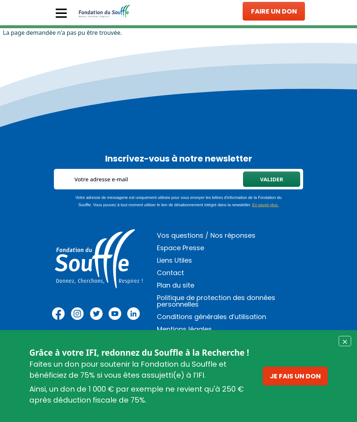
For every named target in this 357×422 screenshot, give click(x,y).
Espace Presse (180, 247)
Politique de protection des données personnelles (216, 301)
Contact (170, 272)
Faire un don (274, 11)
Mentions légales (184, 329)
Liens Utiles (174, 260)
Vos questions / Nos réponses (206, 235)
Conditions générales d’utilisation (211, 316)
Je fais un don (295, 376)
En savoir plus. (265, 205)
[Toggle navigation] (61, 13)
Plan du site (175, 285)
